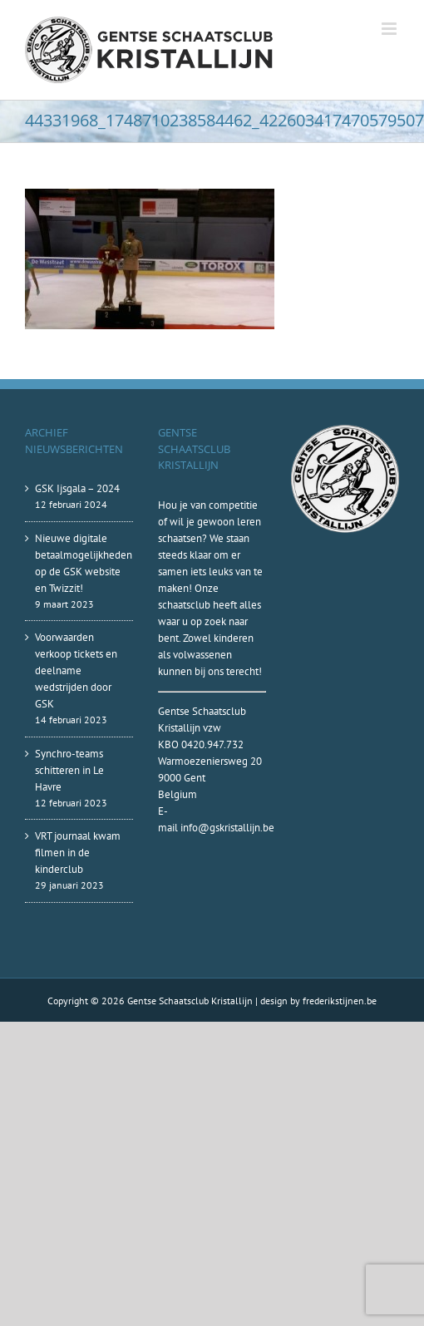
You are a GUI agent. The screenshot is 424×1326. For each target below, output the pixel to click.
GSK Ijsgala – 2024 (77, 488)
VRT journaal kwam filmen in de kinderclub (78, 852)
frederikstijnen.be (340, 1000)
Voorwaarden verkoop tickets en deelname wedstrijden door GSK (76, 670)
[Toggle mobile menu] (390, 28)
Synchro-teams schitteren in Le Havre (69, 770)
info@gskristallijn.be (227, 828)
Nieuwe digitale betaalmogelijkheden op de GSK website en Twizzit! (80, 563)
